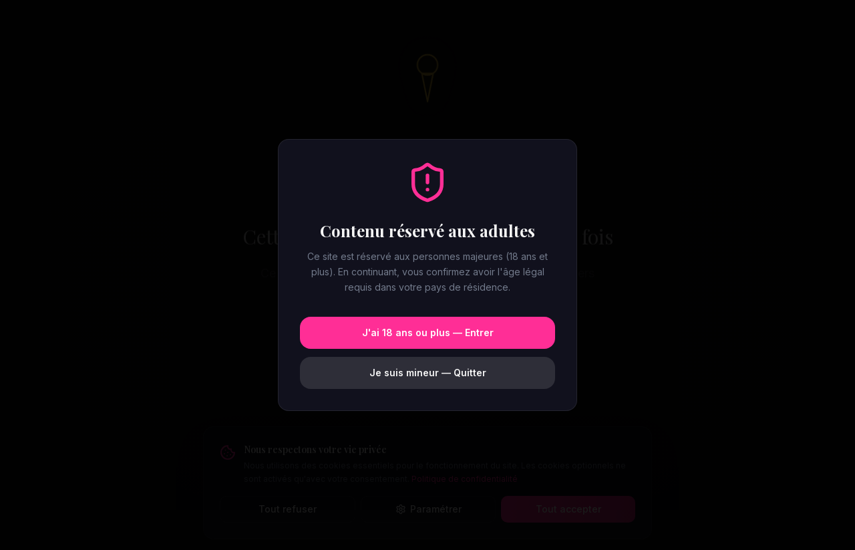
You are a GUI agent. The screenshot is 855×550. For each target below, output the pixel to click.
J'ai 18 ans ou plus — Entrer (428, 332)
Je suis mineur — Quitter (427, 372)
